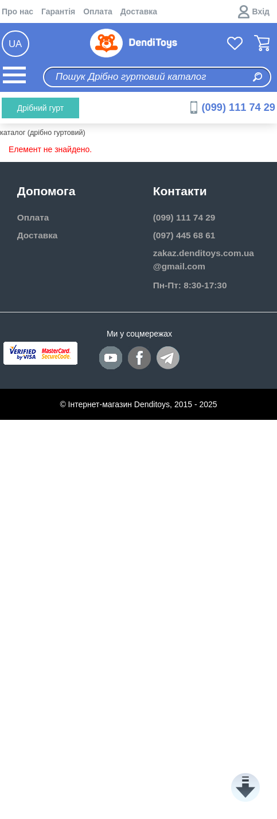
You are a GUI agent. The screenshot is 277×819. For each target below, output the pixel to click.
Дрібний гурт (40, 108)
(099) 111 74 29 (238, 107)
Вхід (261, 11)
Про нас (17, 11)
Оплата (97, 11)
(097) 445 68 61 (184, 235)
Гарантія (58, 11)
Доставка (138, 11)
